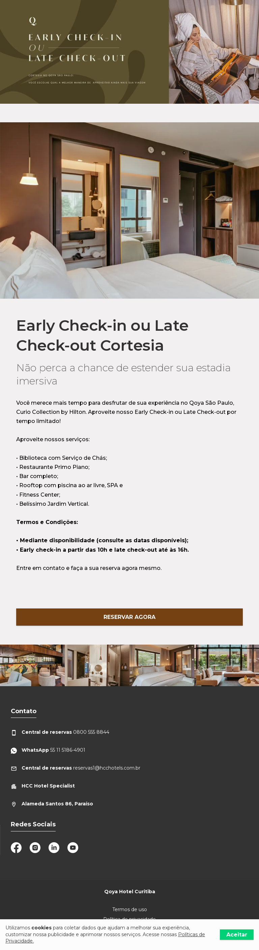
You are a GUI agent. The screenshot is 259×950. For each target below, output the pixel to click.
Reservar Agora (129, 617)
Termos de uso (129, 909)
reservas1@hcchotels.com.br (75, 768)
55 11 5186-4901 (48, 750)
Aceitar (236, 934)
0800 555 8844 (60, 732)
